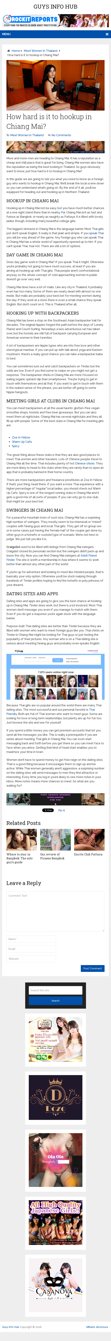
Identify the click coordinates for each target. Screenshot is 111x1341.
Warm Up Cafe (22, 441)
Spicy (15, 446)
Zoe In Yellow (21, 437)
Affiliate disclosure (97, 1327)
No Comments (61, 135)
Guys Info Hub (55, 6)
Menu (6, 34)
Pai (63, 212)
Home (16, 51)
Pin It (61, 810)
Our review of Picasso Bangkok (52, 856)
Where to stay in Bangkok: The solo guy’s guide (19, 858)
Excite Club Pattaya (88, 854)
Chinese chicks (85, 463)
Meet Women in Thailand (40, 51)
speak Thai (96, 233)
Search (55, 1000)
